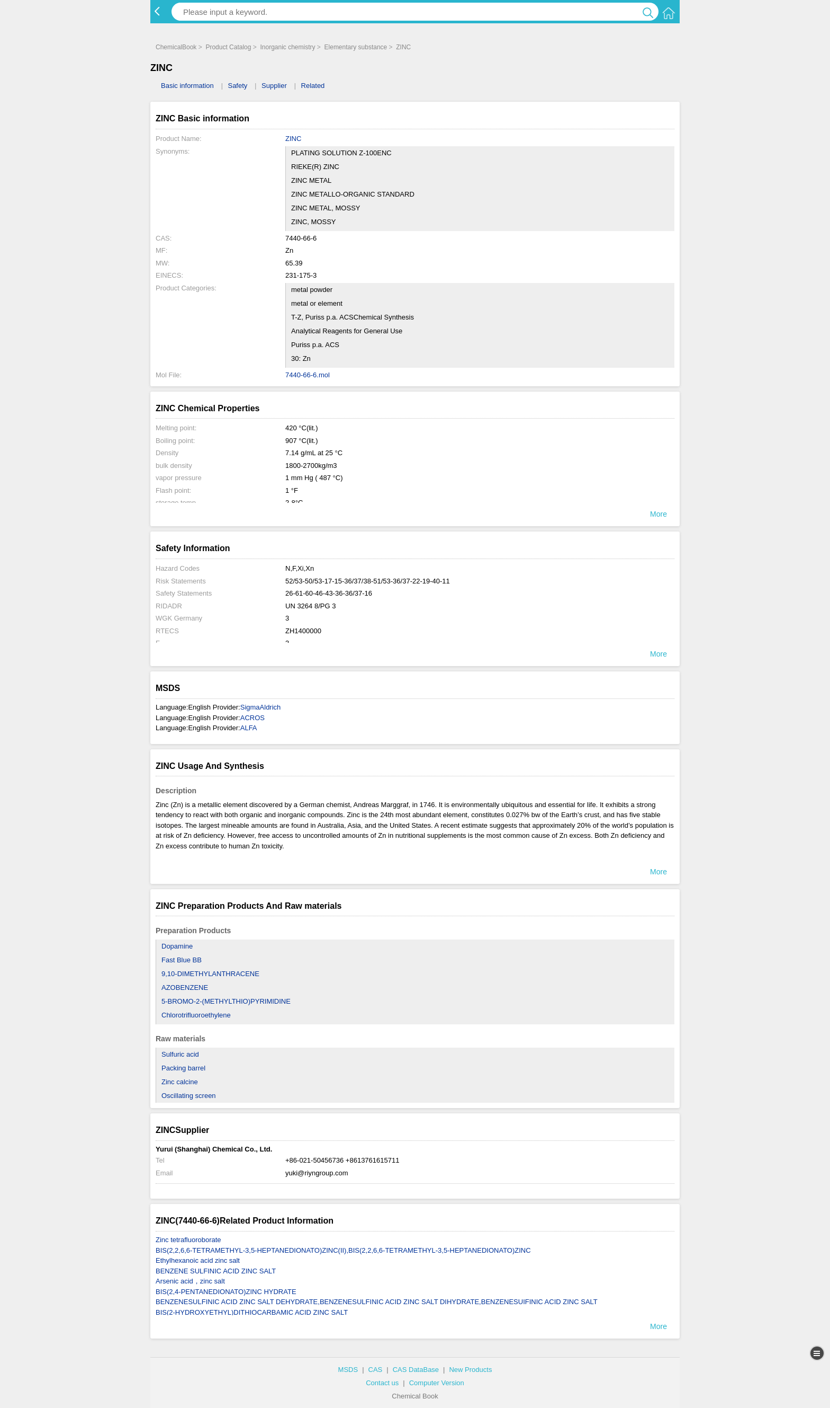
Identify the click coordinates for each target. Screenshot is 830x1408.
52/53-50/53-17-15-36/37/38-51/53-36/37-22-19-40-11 (367, 581)
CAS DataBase (416, 1370)
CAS (375, 1370)
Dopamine (177, 946)
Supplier (274, 86)
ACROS (252, 718)
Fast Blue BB (181, 960)
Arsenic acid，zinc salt (190, 1281)
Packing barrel (183, 1068)
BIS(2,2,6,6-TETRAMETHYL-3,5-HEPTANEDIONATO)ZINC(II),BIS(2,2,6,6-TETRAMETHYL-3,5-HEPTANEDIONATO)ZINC (343, 1250)
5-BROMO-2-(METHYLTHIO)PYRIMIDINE (226, 1001)
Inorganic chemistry (287, 47)
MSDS (348, 1370)
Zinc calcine (179, 1082)
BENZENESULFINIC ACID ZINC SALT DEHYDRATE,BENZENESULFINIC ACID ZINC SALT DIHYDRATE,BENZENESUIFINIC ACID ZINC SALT (377, 1302)
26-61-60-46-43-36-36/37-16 (328, 593)
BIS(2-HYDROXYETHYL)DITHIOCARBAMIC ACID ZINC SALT (252, 1312)
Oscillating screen (188, 1096)
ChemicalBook (176, 47)
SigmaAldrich (260, 707)
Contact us (382, 1383)
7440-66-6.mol (307, 375)
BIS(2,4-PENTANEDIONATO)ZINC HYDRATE (226, 1292)
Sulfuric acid (180, 1054)
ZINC (403, 47)
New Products (470, 1370)
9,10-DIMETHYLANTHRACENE (210, 974)
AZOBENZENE (184, 987)
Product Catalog (228, 47)
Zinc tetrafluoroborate (188, 1240)
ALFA (248, 728)
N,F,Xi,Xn (299, 568)
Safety (237, 86)
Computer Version (436, 1383)
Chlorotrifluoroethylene (196, 1015)
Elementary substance (355, 47)
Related (313, 86)
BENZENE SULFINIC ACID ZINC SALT (216, 1271)
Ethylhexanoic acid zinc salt (198, 1260)
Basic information (187, 86)
